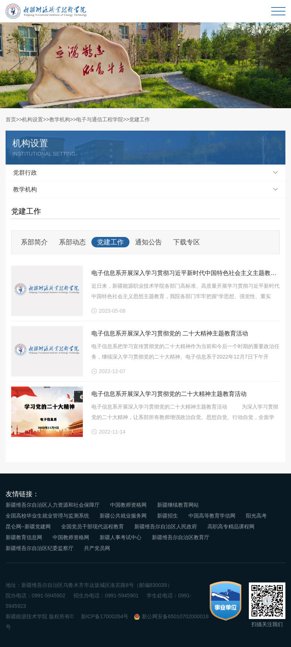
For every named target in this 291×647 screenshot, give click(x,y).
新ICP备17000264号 (105, 616)
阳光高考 (256, 516)
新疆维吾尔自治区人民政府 (165, 526)
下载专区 (186, 242)
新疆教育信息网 (24, 537)
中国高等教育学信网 (211, 516)
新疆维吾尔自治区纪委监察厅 (39, 548)
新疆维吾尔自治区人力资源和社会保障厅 (53, 505)
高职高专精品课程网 (230, 526)
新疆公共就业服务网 (123, 516)
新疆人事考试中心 (120, 537)
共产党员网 (97, 548)
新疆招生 (167, 516)
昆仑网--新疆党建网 (28, 526)
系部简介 (34, 242)
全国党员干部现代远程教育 (92, 526)
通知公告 (148, 242)
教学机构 (59, 119)
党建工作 (139, 119)
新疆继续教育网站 (178, 505)
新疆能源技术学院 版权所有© (39, 616)
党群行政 (25, 172)
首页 (11, 119)
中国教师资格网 (128, 505)
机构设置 (32, 119)
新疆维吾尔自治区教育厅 (180, 537)
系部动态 (72, 242)
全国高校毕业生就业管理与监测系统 (47, 516)
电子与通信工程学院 (99, 119)
